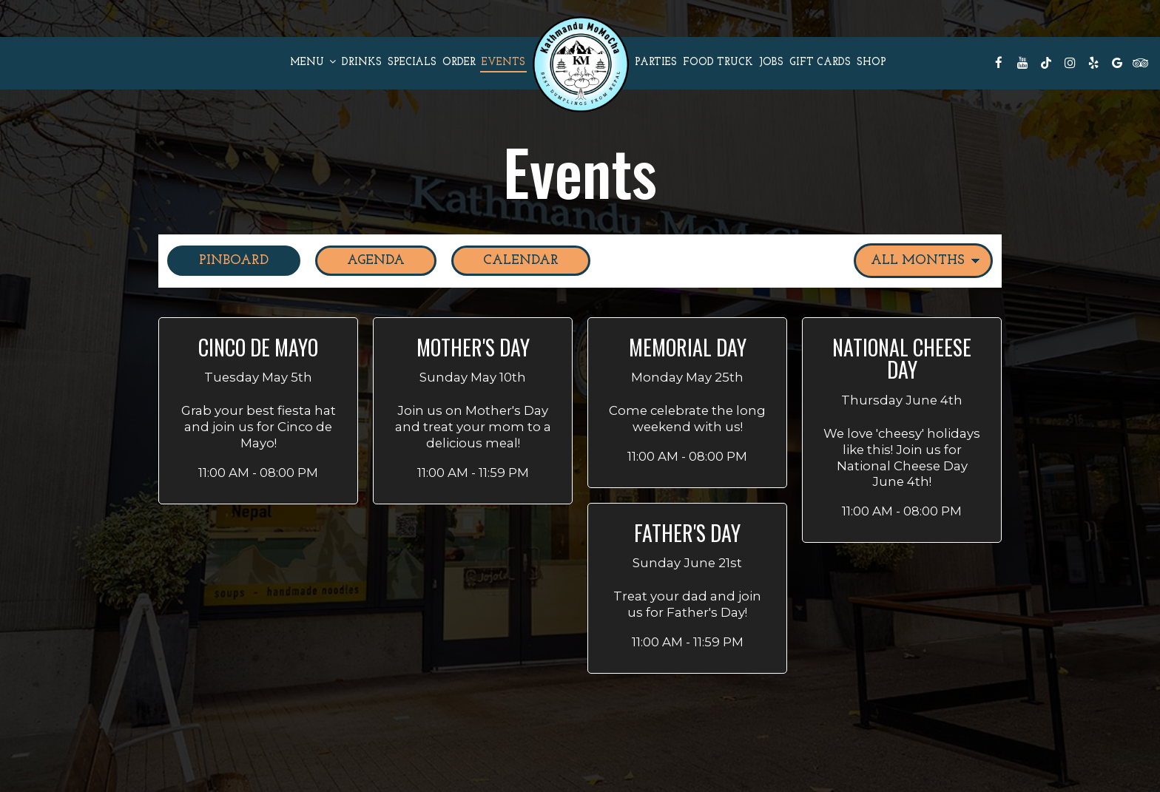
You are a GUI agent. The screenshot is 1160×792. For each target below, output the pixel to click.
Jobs (771, 62)
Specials (412, 62)
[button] (258, 410)
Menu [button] (313, 62)
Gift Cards (820, 62)
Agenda (360, 259)
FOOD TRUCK (718, 62)
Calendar (505, 259)
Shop (871, 62)
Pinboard (218, 259)
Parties (656, 62)
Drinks (362, 62)
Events (503, 62)
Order (459, 62)
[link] (580, 63)
